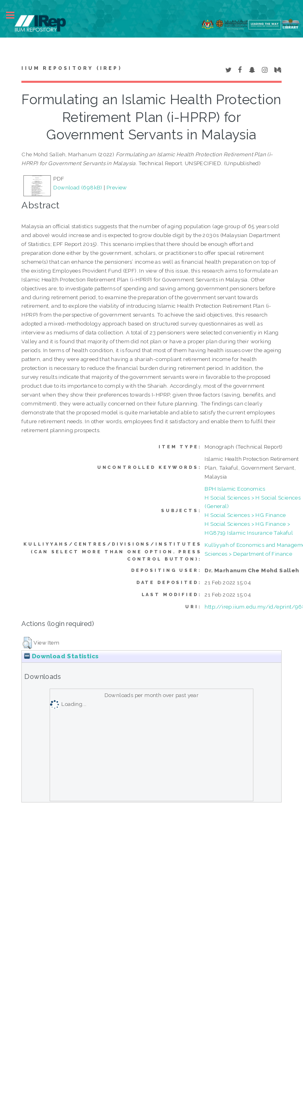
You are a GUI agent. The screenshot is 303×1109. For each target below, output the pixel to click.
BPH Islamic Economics (235, 488)
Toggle (14, 15)
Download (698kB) (77, 187)
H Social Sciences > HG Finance (245, 515)
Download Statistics (61, 656)
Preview (117, 187)
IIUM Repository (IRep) (71, 68)
